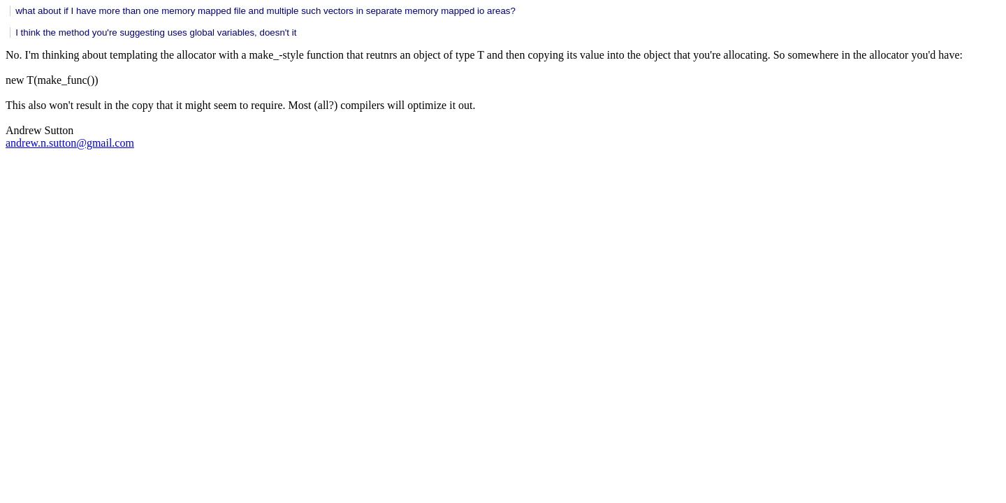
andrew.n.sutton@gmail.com (70, 143)
